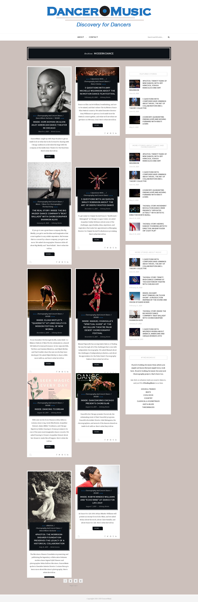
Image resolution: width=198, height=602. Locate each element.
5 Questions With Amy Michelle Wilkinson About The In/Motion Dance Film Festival (97, 91)
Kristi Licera (55, 131)
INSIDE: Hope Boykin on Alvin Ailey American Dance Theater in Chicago (49, 125)
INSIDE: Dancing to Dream (49, 409)
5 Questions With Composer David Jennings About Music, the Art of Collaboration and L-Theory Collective (147, 103)
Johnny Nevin (105, 97)
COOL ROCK (148, 395)
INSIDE (57, 118)
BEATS (148, 392)
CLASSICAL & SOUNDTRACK (148, 401)
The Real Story (47, 207)
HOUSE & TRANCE (148, 389)
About (80, 37)
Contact (93, 37)
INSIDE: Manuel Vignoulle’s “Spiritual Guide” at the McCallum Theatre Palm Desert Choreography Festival (97, 327)
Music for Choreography (51, 204)
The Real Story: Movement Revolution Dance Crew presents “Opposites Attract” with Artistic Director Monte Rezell (148, 210)
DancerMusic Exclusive (44, 118)
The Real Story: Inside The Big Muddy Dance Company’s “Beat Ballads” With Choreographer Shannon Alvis (147, 315)
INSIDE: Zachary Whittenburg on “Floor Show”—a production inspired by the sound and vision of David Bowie (148, 297)
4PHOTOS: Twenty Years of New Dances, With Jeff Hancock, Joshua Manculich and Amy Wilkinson (148, 85)
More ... (49, 156)
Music (38, 204)
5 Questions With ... (98, 79)
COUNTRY (148, 398)
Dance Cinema (96, 84)
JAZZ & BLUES (148, 404)
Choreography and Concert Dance (49, 115)
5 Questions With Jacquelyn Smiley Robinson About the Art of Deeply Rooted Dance (97, 202)
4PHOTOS (49, 525)
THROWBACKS (148, 407)
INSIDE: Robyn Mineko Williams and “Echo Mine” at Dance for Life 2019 (97, 500)
